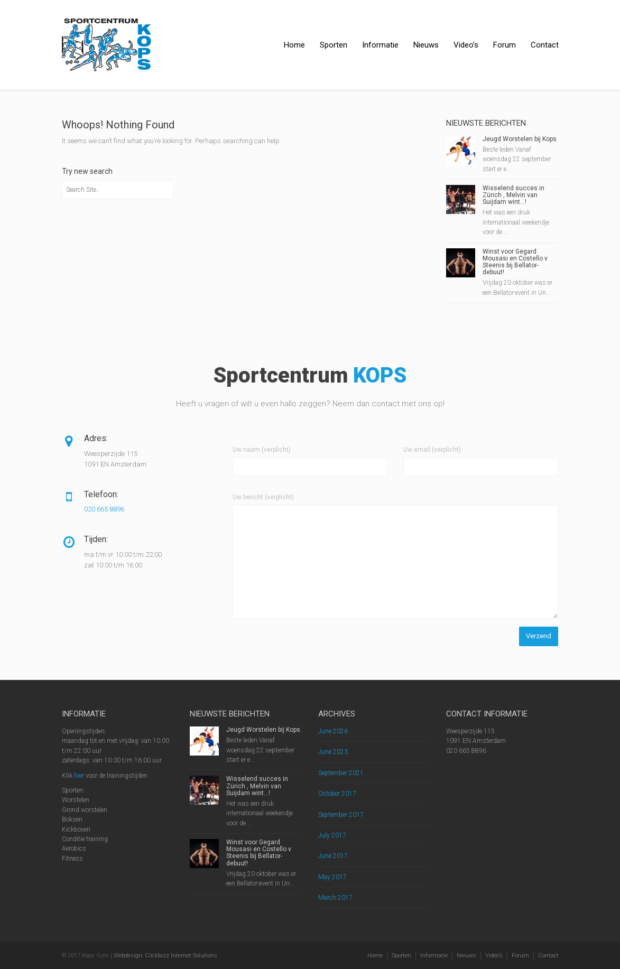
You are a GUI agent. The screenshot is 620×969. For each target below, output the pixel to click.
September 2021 (341, 773)
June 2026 (333, 731)
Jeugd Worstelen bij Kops (520, 139)
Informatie (380, 45)
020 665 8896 (104, 509)
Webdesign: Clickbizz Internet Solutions (165, 955)
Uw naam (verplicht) (262, 449)
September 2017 (341, 814)
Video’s (466, 45)
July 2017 (332, 835)
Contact (545, 45)
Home (294, 45)
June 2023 (333, 752)
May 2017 (332, 877)
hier (79, 775)
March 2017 (335, 897)
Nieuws (426, 45)
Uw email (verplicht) (432, 449)
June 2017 (333, 856)
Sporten (333, 45)
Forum (504, 45)
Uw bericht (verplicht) (263, 497)
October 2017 (337, 793)
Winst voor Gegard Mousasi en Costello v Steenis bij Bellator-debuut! (515, 262)
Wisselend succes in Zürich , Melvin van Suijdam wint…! (513, 195)
